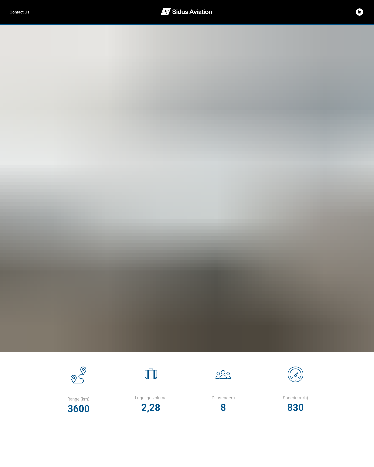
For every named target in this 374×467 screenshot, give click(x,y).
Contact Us (19, 12)
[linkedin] (359, 12)
